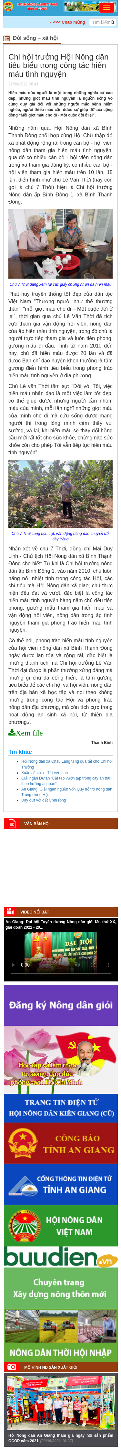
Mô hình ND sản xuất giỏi (50, 1367)
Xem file (29, 733)
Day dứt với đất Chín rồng (43, 800)
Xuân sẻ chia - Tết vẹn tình (44, 772)
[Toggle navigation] (107, 8)
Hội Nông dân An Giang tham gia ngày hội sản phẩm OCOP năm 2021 (60, 1438)
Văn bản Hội (36, 824)
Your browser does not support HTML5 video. (60, 956)
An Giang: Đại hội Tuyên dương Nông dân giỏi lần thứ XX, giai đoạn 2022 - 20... (60, 925)
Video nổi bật (34, 912)
